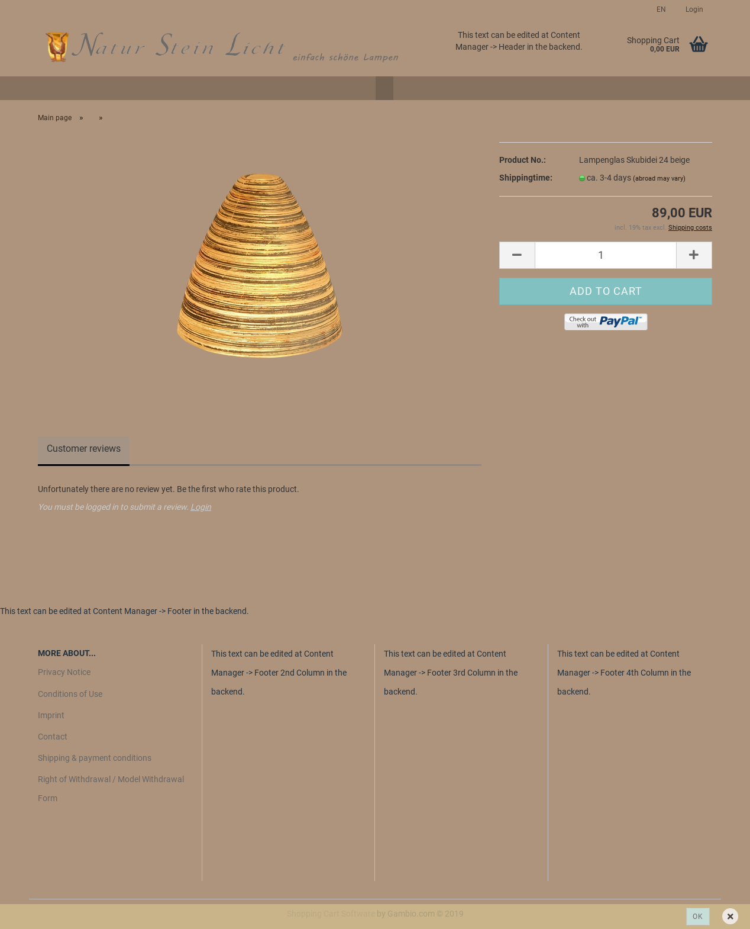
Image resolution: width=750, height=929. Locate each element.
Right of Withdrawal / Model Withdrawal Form (111, 788)
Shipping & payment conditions (94, 758)
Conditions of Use (70, 694)
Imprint (51, 715)
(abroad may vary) (659, 178)
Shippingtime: (525, 177)
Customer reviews (84, 448)
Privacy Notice (64, 672)
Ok (698, 916)
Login (693, 9)
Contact (52, 736)
